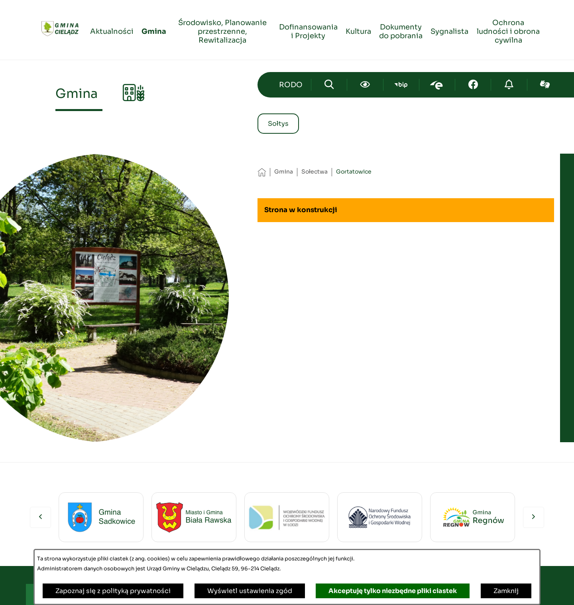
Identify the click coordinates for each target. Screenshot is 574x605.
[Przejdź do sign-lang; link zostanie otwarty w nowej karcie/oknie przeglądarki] (545, 85)
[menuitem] (112, 30)
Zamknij (506, 591)
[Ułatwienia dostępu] (365, 85)
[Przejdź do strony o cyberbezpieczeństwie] (509, 85)
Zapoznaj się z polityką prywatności (113, 591)
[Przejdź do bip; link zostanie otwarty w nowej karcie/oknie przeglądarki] (401, 85)
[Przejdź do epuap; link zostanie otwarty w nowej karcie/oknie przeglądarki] (437, 85)
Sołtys (278, 123)
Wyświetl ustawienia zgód (249, 591)
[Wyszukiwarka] (329, 85)
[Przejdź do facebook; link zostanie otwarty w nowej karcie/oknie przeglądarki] (473, 85)
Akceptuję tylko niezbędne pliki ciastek (392, 591)
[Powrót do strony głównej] (262, 172)
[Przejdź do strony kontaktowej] (291, 85)
